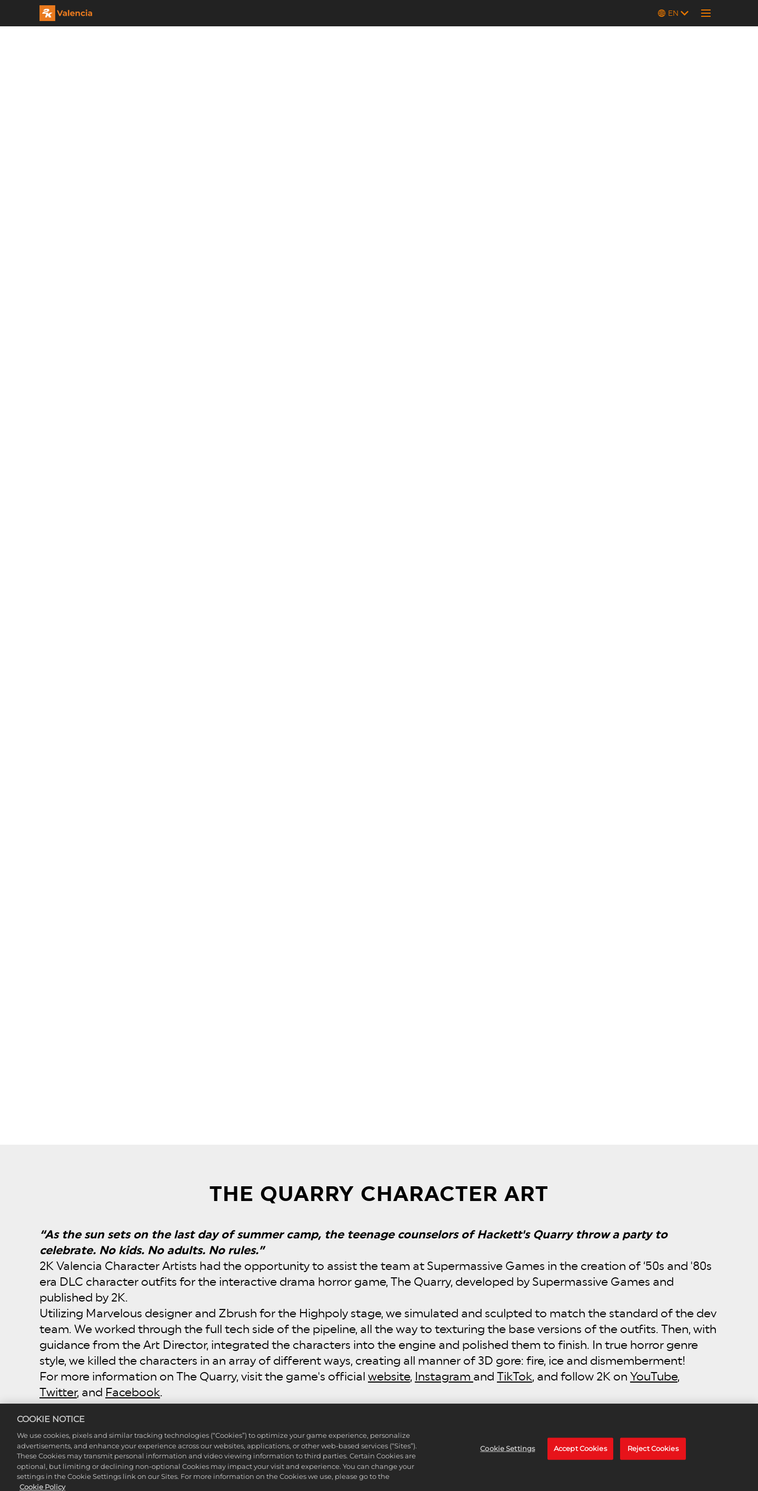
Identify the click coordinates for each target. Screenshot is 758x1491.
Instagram (444, 1376)
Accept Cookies (580, 1454)
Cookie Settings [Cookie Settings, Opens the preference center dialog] (507, 1454)
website (389, 1376)
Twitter (58, 1392)
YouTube (653, 1376)
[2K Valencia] (65, 13)
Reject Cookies (653, 1454)
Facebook (132, 1392)
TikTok (514, 1376)
